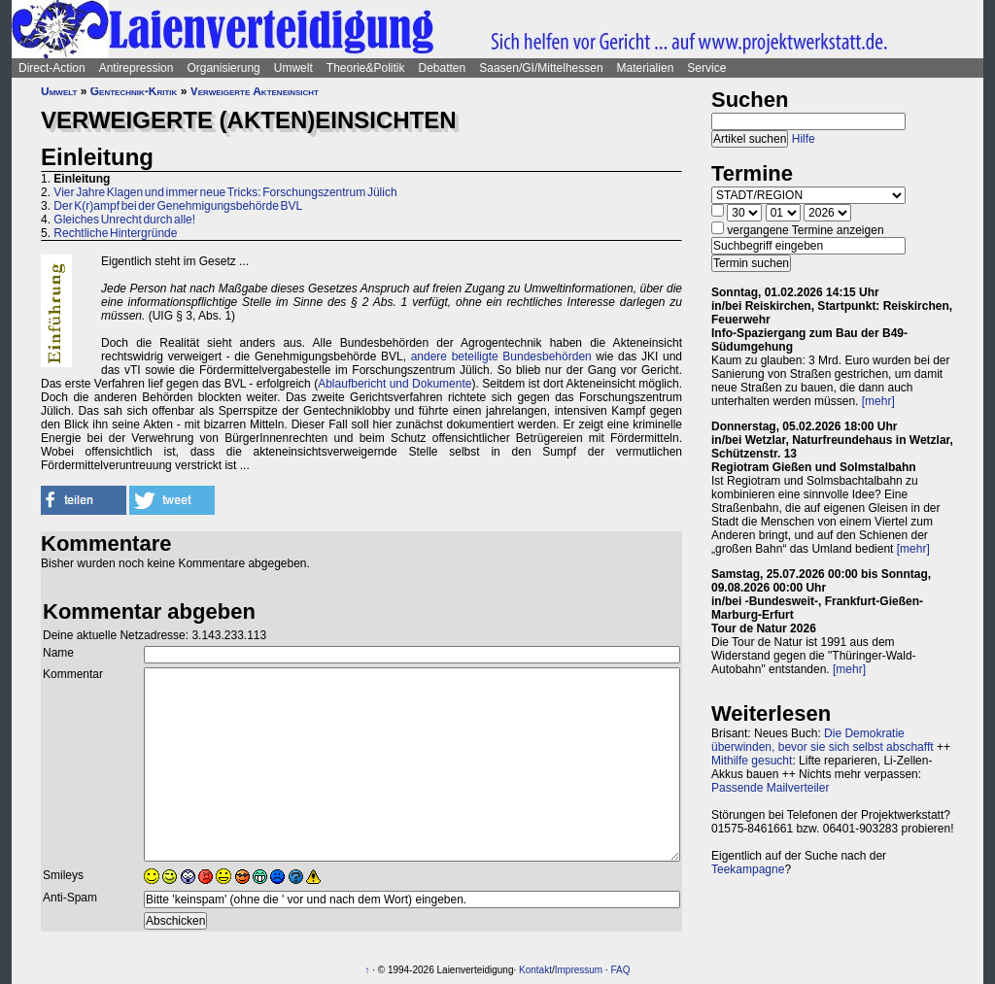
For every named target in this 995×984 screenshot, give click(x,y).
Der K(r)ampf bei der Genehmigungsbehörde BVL (177, 206)
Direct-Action (52, 68)
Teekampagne (747, 869)
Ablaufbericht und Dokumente (394, 383)
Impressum (578, 970)
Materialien (645, 68)
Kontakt (535, 970)
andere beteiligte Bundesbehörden (501, 356)
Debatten (442, 68)
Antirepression (136, 68)
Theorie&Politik (365, 68)
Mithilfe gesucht (751, 760)
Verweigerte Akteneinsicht (254, 91)
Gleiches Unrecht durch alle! (124, 219)
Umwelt (293, 68)
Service (706, 68)
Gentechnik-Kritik (134, 91)
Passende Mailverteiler (770, 788)
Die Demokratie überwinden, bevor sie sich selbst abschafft (822, 740)
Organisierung (223, 68)
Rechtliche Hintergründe (115, 233)
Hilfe (803, 139)
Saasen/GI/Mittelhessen (540, 68)
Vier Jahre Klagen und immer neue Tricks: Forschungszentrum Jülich (224, 192)
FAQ (621, 970)
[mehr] (878, 401)
